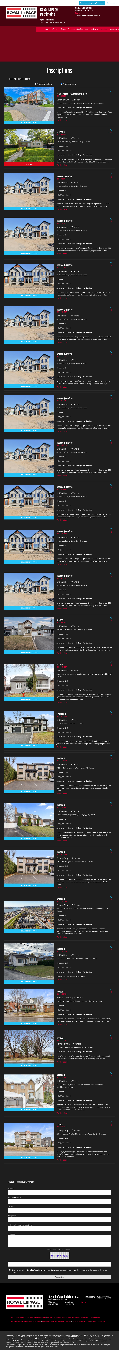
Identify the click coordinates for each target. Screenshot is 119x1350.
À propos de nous (95, 1318)
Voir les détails (62, 120)
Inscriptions (57, 1318)
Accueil (46, 29)
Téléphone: (12, 1216)
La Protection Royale (58, 29)
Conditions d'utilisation (98, 1321)
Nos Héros (94, 29)
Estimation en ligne (17, 1321)
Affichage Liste (69, 84)
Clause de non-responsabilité (81, 1321)
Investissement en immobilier (70, 1318)
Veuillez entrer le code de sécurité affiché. (59, 1250)
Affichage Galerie (44, 84)
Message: (11, 1234)
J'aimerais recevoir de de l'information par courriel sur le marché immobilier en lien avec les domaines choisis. (59, 1271)
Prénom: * (12, 1188)
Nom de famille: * (14, 1197)
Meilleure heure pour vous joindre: (21, 1225)
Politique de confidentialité (63, 1321)
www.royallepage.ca (48, 1321)
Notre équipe (85, 1318)
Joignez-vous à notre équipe (32, 1321)
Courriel (77, 13)
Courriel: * (12, 1207)
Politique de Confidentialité (78, 29)
